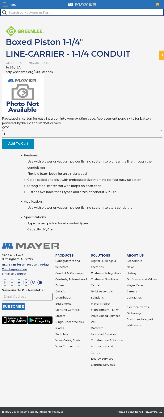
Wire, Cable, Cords (68, 340)
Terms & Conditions (129, 412)
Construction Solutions (107, 340)
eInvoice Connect (14, 273)
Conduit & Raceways (69, 273)
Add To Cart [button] (18, 143)
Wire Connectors (67, 346)
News (131, 267)
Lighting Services (103, 364)
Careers (132, 291)
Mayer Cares (135, 285)
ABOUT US (135, 255)
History (132, 273)
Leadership (134, 261)
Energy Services (102, 358)
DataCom (61, 291)
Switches (61, 334)
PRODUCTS (64, 255)
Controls (73, 310)
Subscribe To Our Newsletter (23, 290)
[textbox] (82, 12)
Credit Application (14, 269)
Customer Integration (106, 273)
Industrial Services (103, 334)
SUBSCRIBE (13, 306)
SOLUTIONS (100, 255)
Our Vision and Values (142, 279)
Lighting (61, 310)
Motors (60, 316)
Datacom (97, 328)
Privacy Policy (153, 412)
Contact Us (134, 297)
